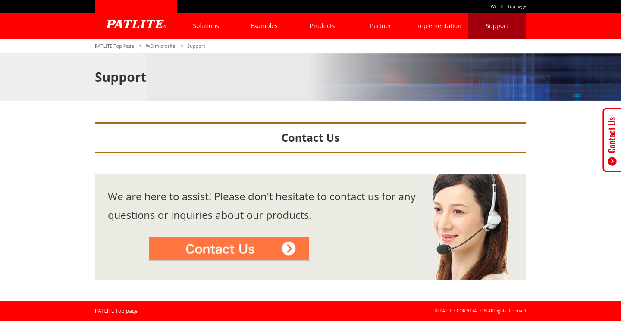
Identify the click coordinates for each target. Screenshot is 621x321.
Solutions (206, 26)
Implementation (438, 26)
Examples (264, 26)
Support (497, 26)
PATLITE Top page (508, 6)
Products (322, 26)
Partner (380, 26)
